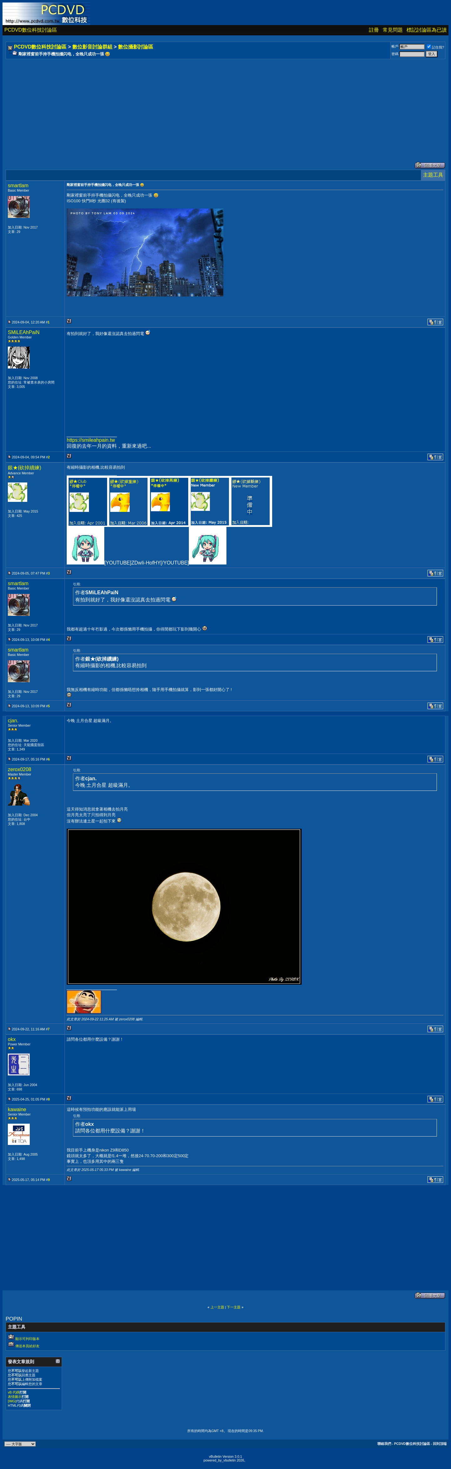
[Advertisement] (195, 104)
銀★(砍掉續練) (24, 467)
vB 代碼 (13, 1392)
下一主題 (234, 1307)
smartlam (18, 185)
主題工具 (433, 175)
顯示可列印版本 (27, 1339)
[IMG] (12, 1401)
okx (12, 1039)
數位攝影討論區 (135, 46)
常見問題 (393, 30)
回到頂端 (440, 1444)
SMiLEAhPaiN (23, 332)
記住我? (435, 47)
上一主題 (217, 1307)
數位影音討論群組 (92, 46)
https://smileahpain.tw (91, 440)
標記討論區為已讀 (427, 30)
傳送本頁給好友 (27, 1346)
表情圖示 (15, 1397)
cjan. (13, 720)
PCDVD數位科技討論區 (30, 30)
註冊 (374, 30)
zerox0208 (19, 769)
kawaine (17, 1109)
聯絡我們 (384, 1444)
